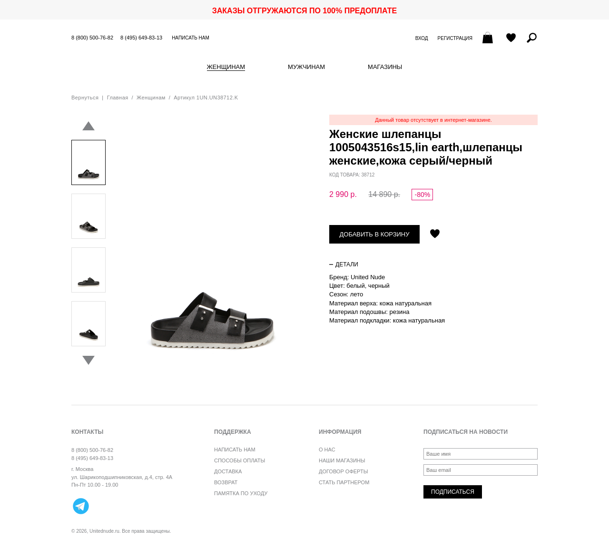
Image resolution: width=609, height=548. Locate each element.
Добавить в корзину (375, 234)
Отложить (435, 234)
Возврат (225, 482)
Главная (117, 97)
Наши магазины (342, 460)
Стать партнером (344, 482)
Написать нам (190, 37)
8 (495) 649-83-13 (141, 37)
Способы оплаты (239, 460)
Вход (421, 38)
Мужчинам (306, 67)
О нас (327, 449)
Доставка (228, 471)
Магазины (385, 67)
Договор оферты (343, 471)
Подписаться (452, 492)
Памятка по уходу (240, 493)
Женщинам (226, 67)
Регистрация (455, 38)
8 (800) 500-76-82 (92, 37)
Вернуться (84, 97)
